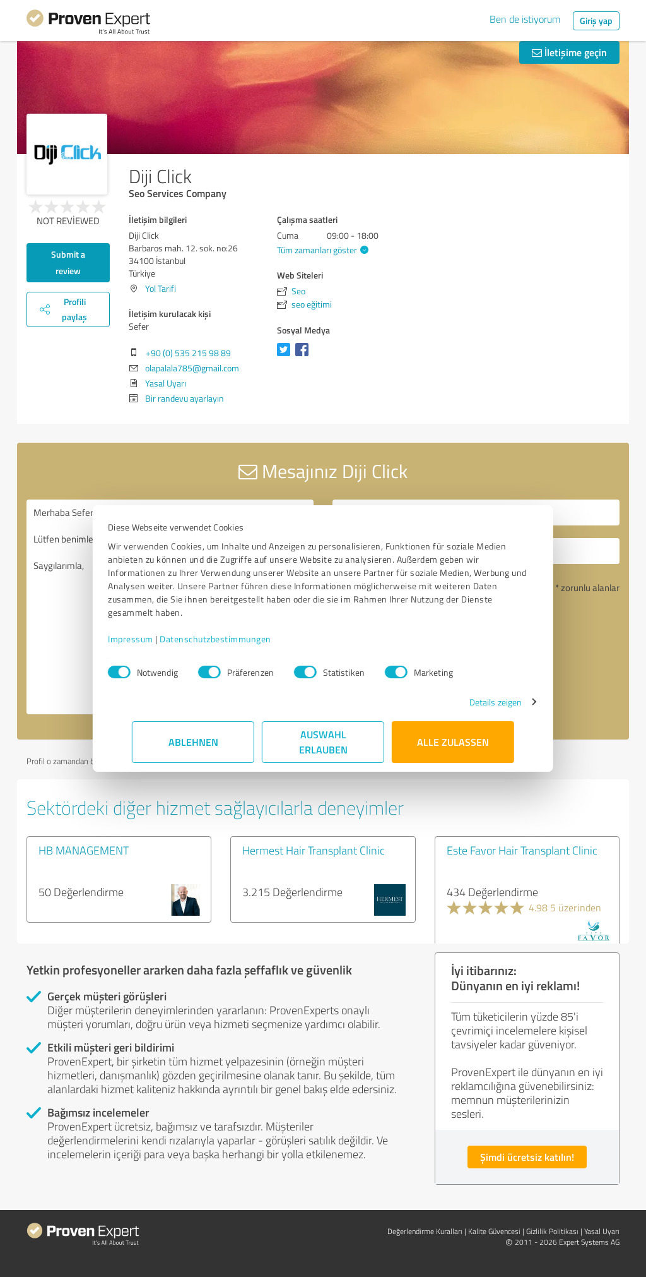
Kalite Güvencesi (494, 1231)
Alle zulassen (453, 741)
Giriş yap (596, 21)
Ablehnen (193, 741)
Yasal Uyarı (165, 383)
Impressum (154, 639)
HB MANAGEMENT (83, 850)
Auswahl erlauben (323, 742)
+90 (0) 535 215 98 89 (188, 353)
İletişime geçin (569, 52)
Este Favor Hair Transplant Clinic (522, 850)
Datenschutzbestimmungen (239, 639)
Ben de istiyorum (525, 19)
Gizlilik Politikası (552, 1231)
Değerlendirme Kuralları (424, 1231)
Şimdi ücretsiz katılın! (527, 1156)
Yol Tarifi (160, 288)
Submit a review (68, 262)
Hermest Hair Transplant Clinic (313, 850)
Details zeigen (471, 702)
